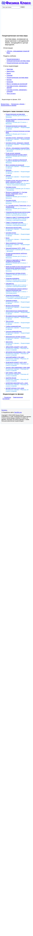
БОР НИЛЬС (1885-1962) (13, 372)
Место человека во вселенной (17, 84)
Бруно (9, 73)
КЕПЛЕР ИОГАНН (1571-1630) (15, 388)
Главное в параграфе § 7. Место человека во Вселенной (15, 260)
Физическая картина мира (13, 227)
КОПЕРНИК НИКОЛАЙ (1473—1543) (17, 383)
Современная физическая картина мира (18, 212)
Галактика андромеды (12, 278)
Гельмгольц (7, 397)
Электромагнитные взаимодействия (17, 311)
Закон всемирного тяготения (14, 243)
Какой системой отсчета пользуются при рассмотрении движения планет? (18, 267)
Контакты (4, 410)
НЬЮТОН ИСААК (11, 378)
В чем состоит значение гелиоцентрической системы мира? (16, 154)
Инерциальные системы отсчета (15, 273)
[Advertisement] (14, 21)
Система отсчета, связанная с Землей (17, 143)
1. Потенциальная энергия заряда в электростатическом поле (16, 289)
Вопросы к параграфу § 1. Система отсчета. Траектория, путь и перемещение (16, 194)
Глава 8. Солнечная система (14, 222)
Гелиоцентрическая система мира (16, 126)
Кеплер (9, 80)
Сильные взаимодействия (13, 331)
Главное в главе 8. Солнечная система (17, 217)
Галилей (9, 75)
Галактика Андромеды (12, 295)
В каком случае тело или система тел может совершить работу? (17, 181)
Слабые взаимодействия (13, 326)
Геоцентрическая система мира (17, 63)
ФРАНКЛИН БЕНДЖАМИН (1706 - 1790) (18, 352)
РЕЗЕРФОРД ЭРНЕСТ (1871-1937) (16, 362)
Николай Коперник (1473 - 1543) (15, 248)
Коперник (10, 82)
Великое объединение (12, 305)
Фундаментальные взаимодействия (16, 316)
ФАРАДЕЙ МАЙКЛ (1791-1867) (15, 357)
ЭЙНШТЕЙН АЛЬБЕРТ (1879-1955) (16, 347)
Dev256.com (18, 412)
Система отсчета (11, 187)
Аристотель (10, 71)
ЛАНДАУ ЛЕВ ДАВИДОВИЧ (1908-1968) (18, 367)
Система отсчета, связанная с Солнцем (18, 137)
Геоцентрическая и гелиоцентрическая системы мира (18, 60)
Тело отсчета (11, 93)
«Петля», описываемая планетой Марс (17, 148)
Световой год (10, 283)
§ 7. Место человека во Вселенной (16, 160)
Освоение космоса (11, 300)
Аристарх (10, 69)
